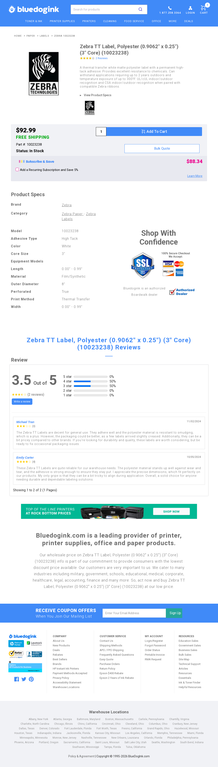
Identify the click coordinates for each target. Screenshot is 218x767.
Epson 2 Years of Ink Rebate (117, 677)
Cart (205, 9)
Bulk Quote (162, 148)
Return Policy (107, 668)
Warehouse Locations (66, 687)
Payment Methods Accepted (70, 673)
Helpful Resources (190, 687)
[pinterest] (31, 679)
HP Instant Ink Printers (66, 668)
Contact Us (106, 640)
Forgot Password (155, 645)
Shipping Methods (111, 645)
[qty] (101, 131)
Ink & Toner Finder (189, 682)
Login (190, 9)
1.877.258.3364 (170, 9)
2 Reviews (102, 58)
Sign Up (175, 613)
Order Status (152, 650)
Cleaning (110, 21)
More (173, 21)
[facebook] (16, 679)
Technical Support (190, 664)
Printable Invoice (155, 654)
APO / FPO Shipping (112, 650)
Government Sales (190, 645)
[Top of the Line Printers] (109, 511)
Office (156, 21)
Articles (183, 668)
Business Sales (188, 650)
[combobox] (109, 9)
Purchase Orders (110, 664)
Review (19, 360)
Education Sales (188, 640)
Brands (57, 664)
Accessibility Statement (67, 682)
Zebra (67, 205)
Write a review (22, 401)
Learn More (194, 176)
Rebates (58, 654)
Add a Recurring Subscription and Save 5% (47, 170)
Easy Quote (106, 659)
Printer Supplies (62, 21)
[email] (134, 613)
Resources (185, 673)
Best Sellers (60, 659)
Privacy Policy (61, 677)
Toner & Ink (33, 21)
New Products (61, 645)
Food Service (134, 21)
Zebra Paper (73, 214)
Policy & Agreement (81, 756)
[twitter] (23, 679)
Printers (89, 21)
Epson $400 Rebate (111, 673)
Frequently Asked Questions (117, 654)
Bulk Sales (185, 654)
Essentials (185, 677)
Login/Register (154, 640)
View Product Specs (97, 95)
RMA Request (153, 659)
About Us (58, 640)
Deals (188, 21)
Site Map (184, 659)
